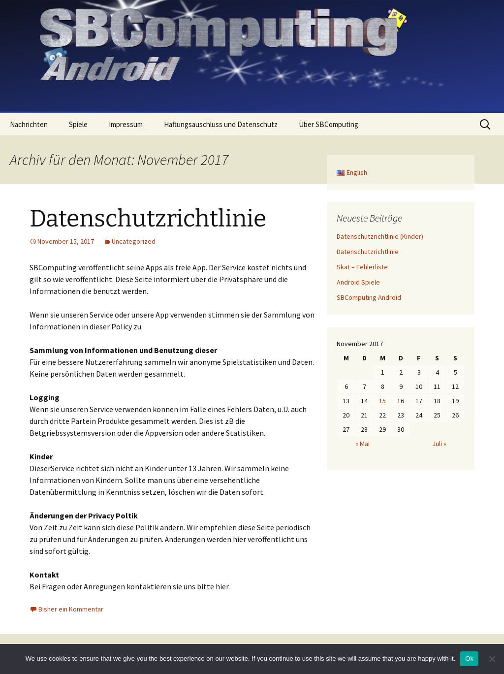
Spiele (78, 124)
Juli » (439, 443)
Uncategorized (134, 241)
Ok (469, 658)
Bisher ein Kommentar (70, 609)
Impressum (126, 124)
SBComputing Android (369, 297)
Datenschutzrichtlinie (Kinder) (380, 236)
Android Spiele (358, 282)
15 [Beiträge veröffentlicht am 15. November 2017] (382, 400)
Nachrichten (29, 124)
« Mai (362, 443)
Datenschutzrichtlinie (148, 218)
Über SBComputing (328, 124)
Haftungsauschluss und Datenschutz (221, 124)
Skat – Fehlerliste (362, 266)
